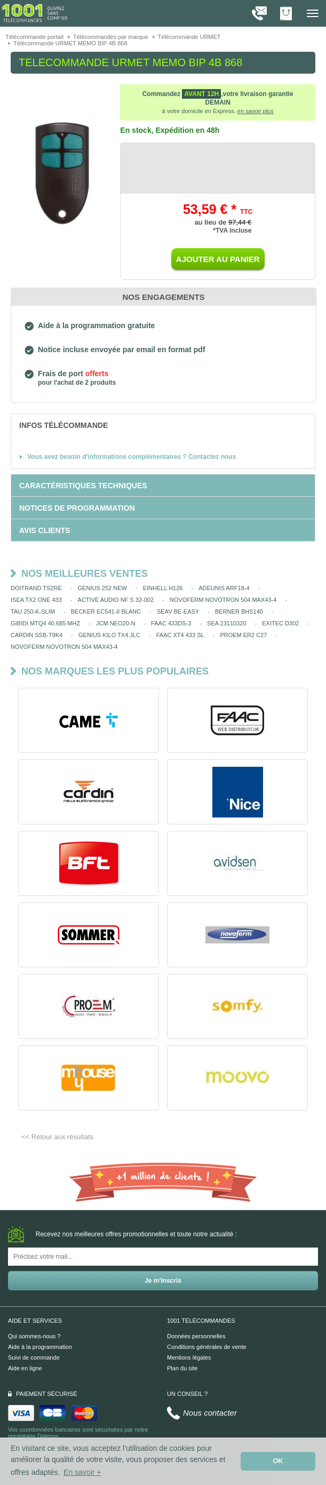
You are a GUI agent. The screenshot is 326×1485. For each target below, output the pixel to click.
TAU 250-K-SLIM (33, 611)
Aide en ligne (25, 1368)
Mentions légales (189, 1357)
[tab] (163, 425)
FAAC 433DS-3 (171, 623)
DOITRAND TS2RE (36, 588)
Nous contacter (210, 1412)
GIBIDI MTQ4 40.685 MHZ (45, 623)
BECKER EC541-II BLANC (106, 611)
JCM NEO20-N (115, 623)
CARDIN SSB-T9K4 (36, 635)
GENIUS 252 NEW (102, 588)
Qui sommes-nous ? (34, 1336)
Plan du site (182, 1368)
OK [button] (278, 1461)
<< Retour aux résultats (57, 1137)
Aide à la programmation (40, 1347)
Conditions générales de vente (207, 1347)
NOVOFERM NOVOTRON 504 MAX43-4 (223, 600)
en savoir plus (255, 111)
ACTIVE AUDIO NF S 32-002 (116, 600)
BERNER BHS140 (239, 611)
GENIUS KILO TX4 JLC (109, 635)
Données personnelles (196, 1336)
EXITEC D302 (280, 623)
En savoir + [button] (82, 1472)
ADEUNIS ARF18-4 (223, 588)
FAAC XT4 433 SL (180, 635)
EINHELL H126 (163, 588)
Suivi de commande (34, 1357)
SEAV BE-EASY (178, 611)
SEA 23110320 (226, 623)
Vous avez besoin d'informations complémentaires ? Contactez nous (131, 456)
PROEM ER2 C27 (243, 635)
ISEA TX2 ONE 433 (36, 600)
